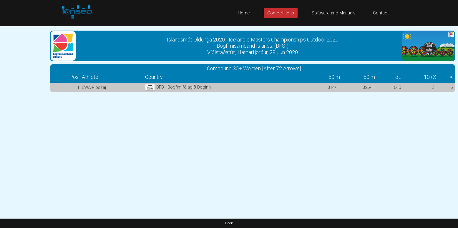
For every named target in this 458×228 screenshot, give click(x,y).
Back (229, 223)
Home (244, 13)
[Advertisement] (23, 114)
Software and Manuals (333, 13)
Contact (381, 13)
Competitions (280, 13)
